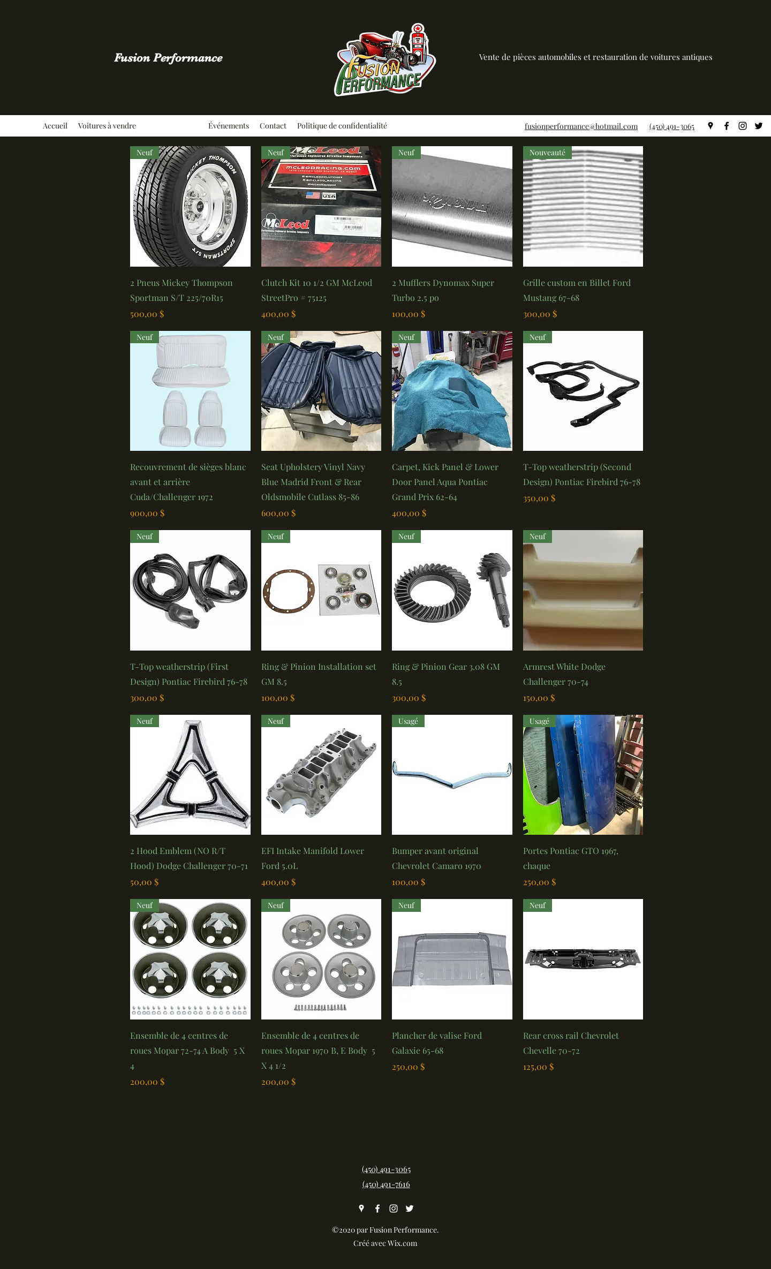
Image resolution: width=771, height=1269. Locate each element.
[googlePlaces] (710, 125)
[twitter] (758, 125)
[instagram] (742, 125)
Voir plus (386, 1119)
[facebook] (726, 125)
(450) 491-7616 (386, 1184)
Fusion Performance (168, 57)
